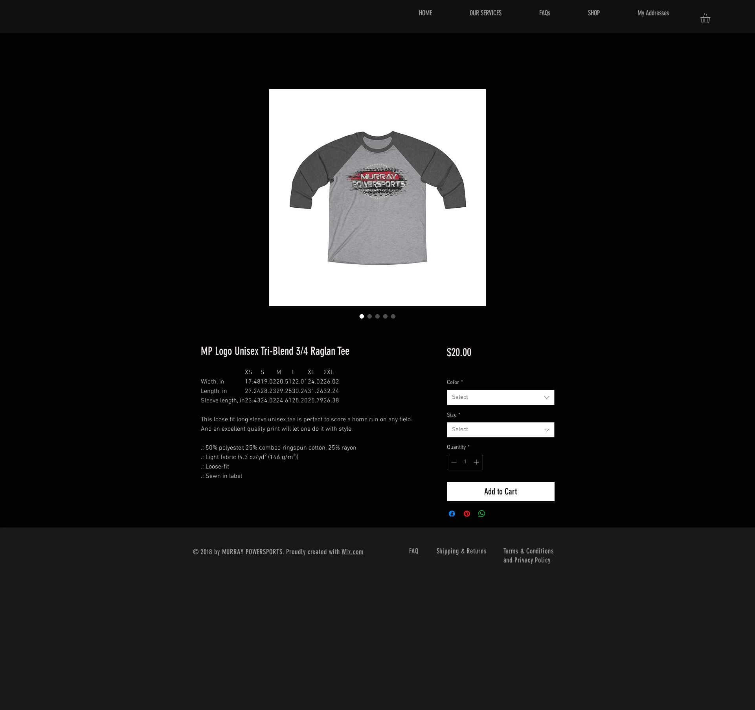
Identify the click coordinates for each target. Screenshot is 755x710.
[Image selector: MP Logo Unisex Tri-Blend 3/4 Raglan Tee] (362, 316)
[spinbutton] (465, 462)
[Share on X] (496, 513)
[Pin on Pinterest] (467, 513)
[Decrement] (453, 462)
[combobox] (500, 397)
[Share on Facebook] (452, 513)
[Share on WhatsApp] (482, 513)
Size (453, 415)
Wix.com (352, 552)
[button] (711, 18)
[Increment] (477, 462)
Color (455, 382)
